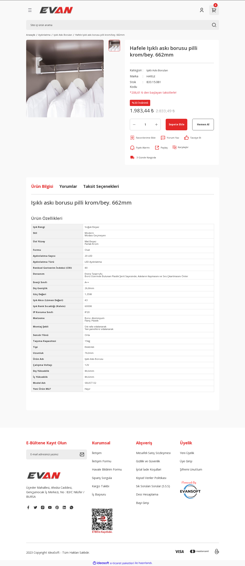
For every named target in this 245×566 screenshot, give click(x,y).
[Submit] (83, 454)
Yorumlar (68, 186)
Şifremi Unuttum (191, 469)
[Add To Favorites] (143, 137)
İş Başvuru (99, 494)
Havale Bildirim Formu (107, 469)
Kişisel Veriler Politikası (151, 478)
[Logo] (56, 10)
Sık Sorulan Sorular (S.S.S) (153, 486)
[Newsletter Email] (56, 454)
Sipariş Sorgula (102, 478)
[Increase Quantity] (156, 124)
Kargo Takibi (100, 486)
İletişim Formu (101, 461)
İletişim (97, 453)
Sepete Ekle (177, 124)
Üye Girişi (186, 461)
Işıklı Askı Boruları (158, 70)
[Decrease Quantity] (134, 124)
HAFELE (152, 76)
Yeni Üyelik (187, 453)
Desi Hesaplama (147, 494)
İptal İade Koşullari (148, 469)
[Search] (122, 25)
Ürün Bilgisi (42, 186)
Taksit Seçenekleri (101, 186)
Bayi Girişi (142, 503)
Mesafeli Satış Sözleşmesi (153, 453)
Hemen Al (203, 124)
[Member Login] (202, 10)
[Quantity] (145, 124)
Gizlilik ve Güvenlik (148, 461)
